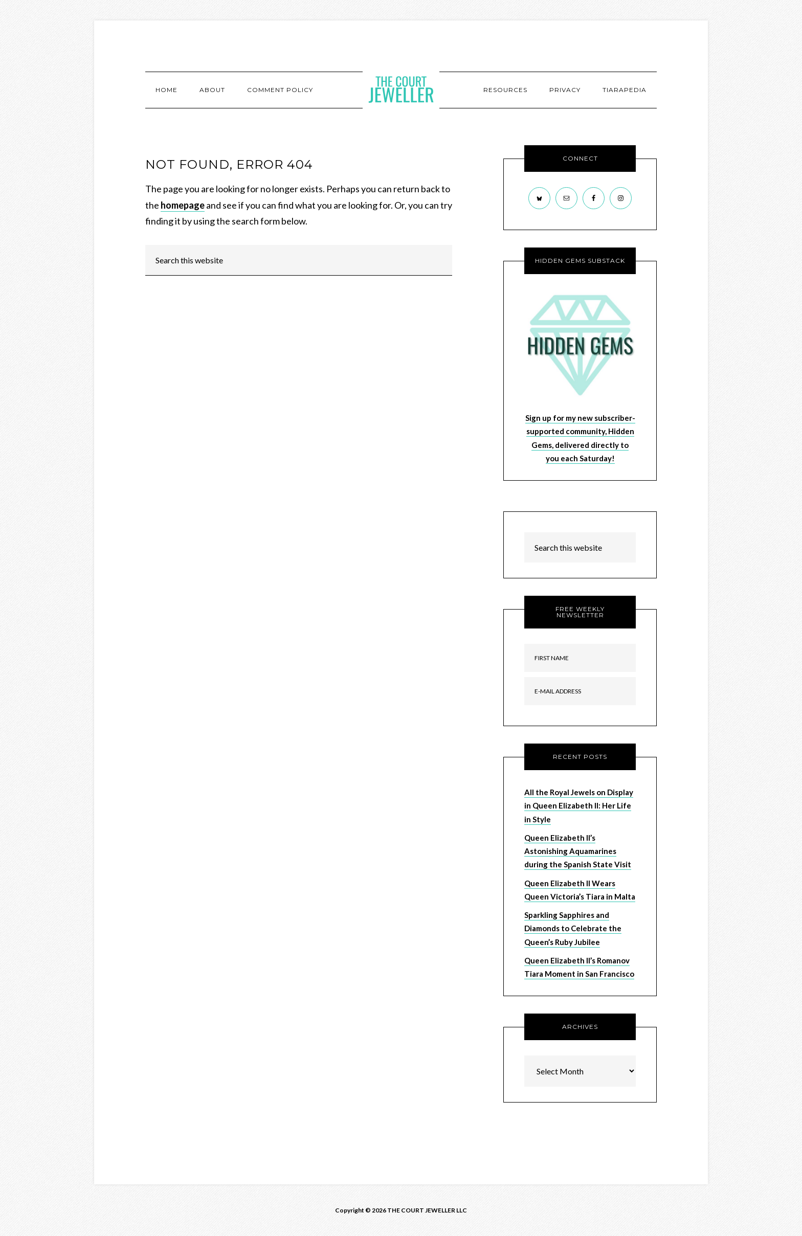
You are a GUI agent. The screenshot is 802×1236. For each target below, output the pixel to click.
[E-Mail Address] (580, 691)
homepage (183, 205)
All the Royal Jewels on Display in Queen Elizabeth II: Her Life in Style (578, 806)
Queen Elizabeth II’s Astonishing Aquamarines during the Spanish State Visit (577, 851)
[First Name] (580, 658)
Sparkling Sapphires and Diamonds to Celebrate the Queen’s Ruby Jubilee (572, 928)
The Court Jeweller (401, 89)
